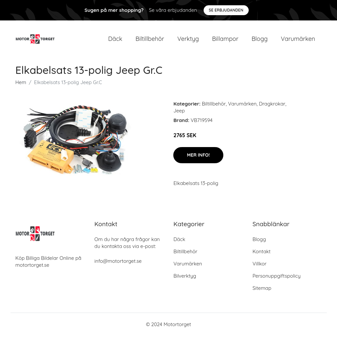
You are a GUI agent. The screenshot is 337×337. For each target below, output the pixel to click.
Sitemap (262, 289)
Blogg (260, 39)
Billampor (225, 39)
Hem (20, 83)
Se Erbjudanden (226, 10)
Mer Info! (198, 156)
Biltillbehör (149, 39)
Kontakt (262, 253)
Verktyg (188, 39)
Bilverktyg (185, 277)
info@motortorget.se (118, 262)
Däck (115, 39)
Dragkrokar (272, 105)
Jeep (179, 112)
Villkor (260, 265)
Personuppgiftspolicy (277, 277)
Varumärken (298, 39)
